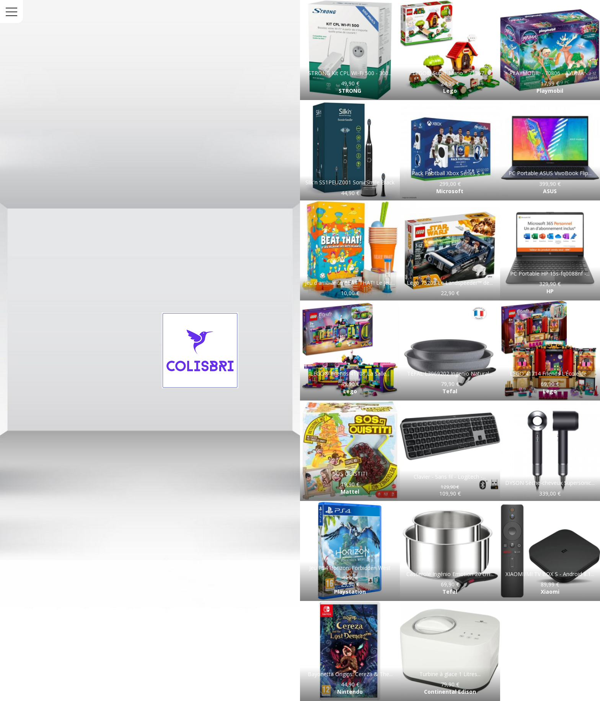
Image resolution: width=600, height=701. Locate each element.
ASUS (550, 191)
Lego (450, 90)
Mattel (350, 491)
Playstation (350, 591)
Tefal (449, 391)
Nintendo (350, 691)
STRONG (350, 90)
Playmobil (549, 90)
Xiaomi (550, 591)
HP (550, 291)
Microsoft (449, 191)
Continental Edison (450, 691)
